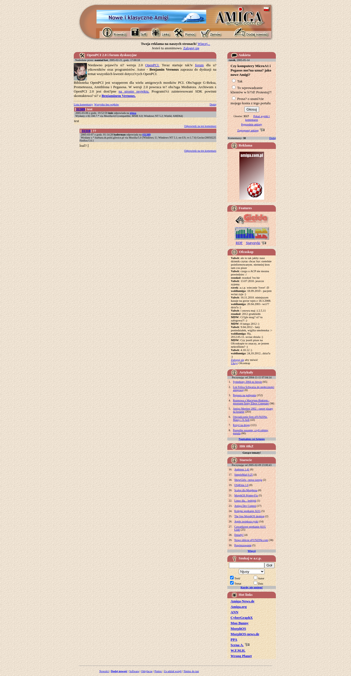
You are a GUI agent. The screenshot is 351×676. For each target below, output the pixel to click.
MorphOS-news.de (245, 634)
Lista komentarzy (83, 104)
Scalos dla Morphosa (245, 490)
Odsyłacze (146, 671)
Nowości (104, 671)
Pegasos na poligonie (244, 395)
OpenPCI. (152, 65)
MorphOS (238, 628)
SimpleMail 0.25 (243, 474)
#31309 (146, 134)
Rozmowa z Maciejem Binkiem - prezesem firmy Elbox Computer (251, 402)
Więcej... (203, 44)
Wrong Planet (241, 656)
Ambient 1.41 (242, 469)
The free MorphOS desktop (249, 516)
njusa (133, 112)
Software (134, 671)
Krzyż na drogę (241, 425)
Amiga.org (239, 607)
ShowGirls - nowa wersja (248, 479)
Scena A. (237, 645)
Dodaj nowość (119, 671)
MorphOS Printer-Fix (246, 495)
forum (199, 65)
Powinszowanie (243, 545)
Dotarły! (239, 534)
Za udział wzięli (173, 671)
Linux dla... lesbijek (245, 500)
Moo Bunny (239, 623)
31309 (80, 109)
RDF (239, 243)
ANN (234, 612)
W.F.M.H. (238, 650)
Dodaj (213, 104)
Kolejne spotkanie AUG (247, 511)
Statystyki (253, 243)
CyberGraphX (242, 617)
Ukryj (234, 363)
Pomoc (158, 671)
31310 (86, 131)
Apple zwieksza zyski (246, 521)
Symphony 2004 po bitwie (247, 381)
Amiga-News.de (242, 601)
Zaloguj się (191, 48)
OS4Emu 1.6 (241, 485)
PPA (234, 639)
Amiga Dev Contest (245, 505)
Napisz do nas (191, 671)
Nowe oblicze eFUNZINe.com (251, 540)
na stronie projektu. (134, 91)
